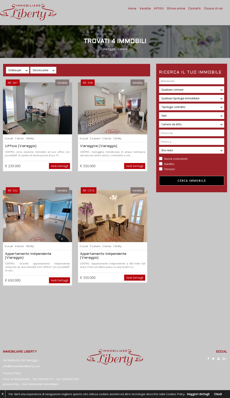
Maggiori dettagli (198, 394)
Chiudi (218, 394)
